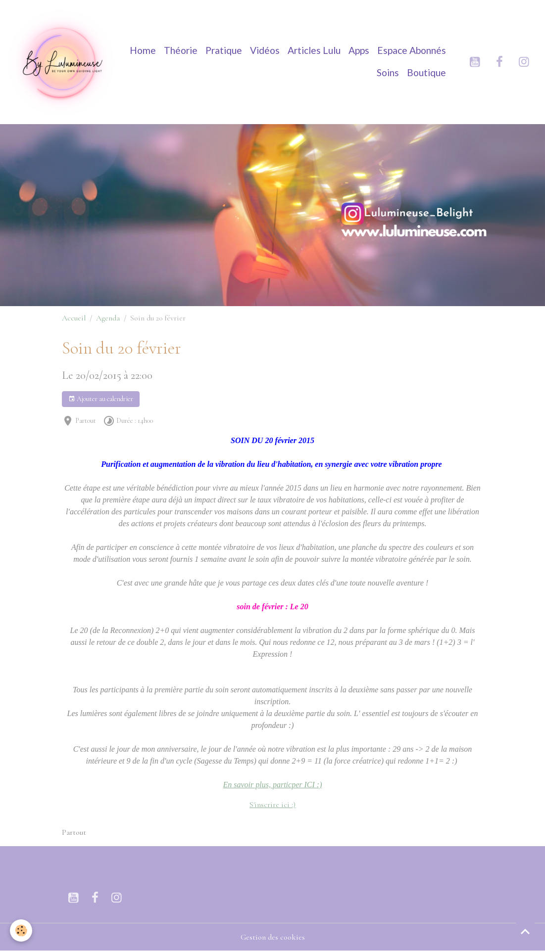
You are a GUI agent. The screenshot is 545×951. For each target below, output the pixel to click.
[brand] (62, 62)
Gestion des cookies (273, 937)
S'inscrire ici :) (272, 805)
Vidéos (265, 50)
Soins (388, 72)
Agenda (108, 318)
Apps (358, 50)
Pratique (223, 50)
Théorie (181, 50)
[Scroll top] (525, 931)
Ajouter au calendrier (100, 399)
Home (143, 50)
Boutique (426, 72)
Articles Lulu (314, 50)
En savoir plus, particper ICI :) (272, 784)
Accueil (74, 318)
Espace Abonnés (411, 50)
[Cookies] (21, 930)
